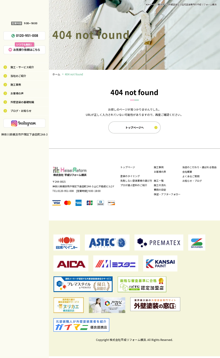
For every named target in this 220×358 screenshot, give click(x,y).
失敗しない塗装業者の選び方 (136, 182)
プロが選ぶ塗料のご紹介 (133, 187)
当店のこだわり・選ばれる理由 (199, 169)
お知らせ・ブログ (192, 182)
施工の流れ (160, 187)
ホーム (56, 74)
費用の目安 (160, 191)
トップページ (127, 169)
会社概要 (187, 173)
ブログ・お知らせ (20, 111)
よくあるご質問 (190, 178)
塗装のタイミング (130, 178)
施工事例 (15, 84)
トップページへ (135, 128)
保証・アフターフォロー (167, 196)
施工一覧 (159, 182)
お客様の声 (17, 93)
